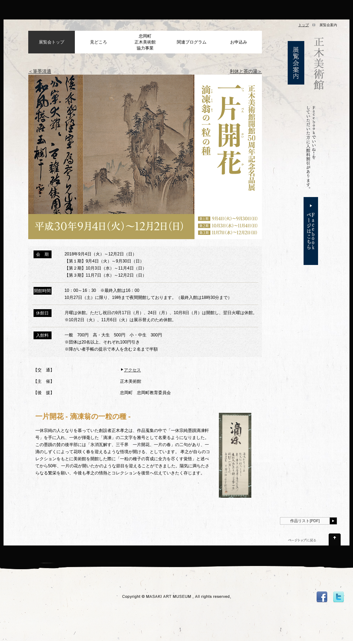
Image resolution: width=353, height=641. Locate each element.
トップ (303, 25)
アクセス (132, 370)
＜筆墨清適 (39, 71)
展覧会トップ (51, 42)
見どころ (98, 42)
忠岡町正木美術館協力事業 (145, 42)
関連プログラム (192, 42)
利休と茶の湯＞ (246, 71)
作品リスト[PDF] (304, 521)
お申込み (238, 42)
